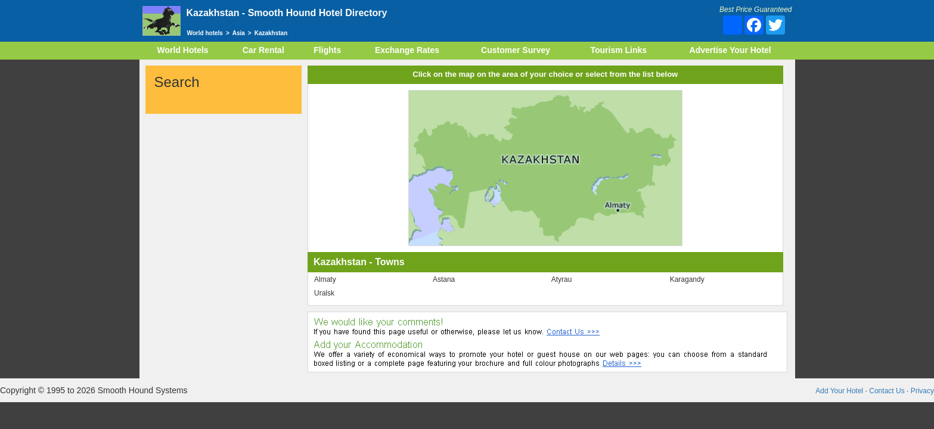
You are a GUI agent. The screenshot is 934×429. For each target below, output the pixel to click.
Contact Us (886, 391)
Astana (444, 279)
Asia (238, 33)
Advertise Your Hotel (730, 50)
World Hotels (183, 50)
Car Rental (263, 50)
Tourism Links (618, 50)
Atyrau (561, 279)
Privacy (922, 391)
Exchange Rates (407, 50)
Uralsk (324, 293)
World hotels (205, 33)
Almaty (325, 279)
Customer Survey (515, 50)
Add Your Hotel (839, 391)
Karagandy (687, 279)
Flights (327, 50)
